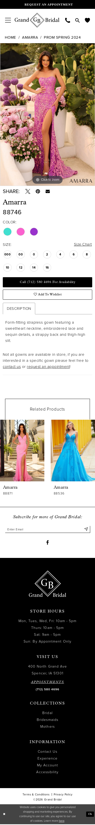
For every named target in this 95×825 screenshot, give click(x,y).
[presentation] (22, 451)
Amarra (30, 37)
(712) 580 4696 (47, 690)
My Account (47, 766)
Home (10, 37)
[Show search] (77, 20)
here (61, 821)
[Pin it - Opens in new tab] (38, 191)
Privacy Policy (63, 795)
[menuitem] (8, 20)
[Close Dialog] (4, 814)
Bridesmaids (47, 720)
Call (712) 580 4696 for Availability (47, 282)
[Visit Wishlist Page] (87, 20)
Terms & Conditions (36, 795)
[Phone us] (68, 20)
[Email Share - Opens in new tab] (48, 191)
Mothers (47, 727)
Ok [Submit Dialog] (90, 814)
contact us (12, 367)
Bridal (47, 713)
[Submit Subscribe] (86, 529)
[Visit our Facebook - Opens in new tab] (47, 543)
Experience (47, 759)
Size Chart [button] (83, 244)
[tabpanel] (47, 114)
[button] (8, 20)
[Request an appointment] (47, 4)
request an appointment (48, 367)
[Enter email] (47, 529)
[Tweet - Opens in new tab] (27, 191)
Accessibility (47, 772)
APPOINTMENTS (47, 682)
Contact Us (48, 752)
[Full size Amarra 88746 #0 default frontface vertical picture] (47, 114)
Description (19, 309)
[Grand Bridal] (37, 20)
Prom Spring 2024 (62, 37)
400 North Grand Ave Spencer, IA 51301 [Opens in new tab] (47, 670)
